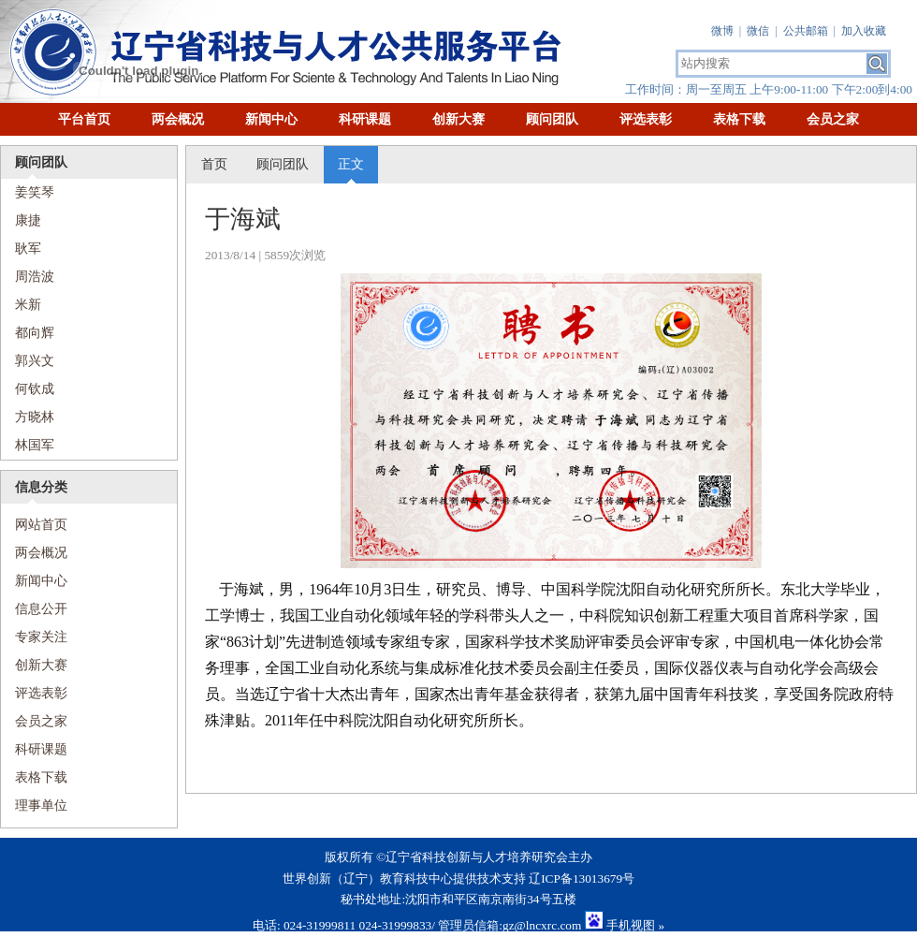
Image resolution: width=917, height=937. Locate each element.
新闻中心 (271, 119)
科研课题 (365, 119)
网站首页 (34, 525)
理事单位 (41, 805)
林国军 (34, 445)
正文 (351, 164)
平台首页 (84, 119)
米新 (28, 305)
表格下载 (739, 119)
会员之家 (833, 119)
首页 (214, 164)
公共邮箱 (805, 30)
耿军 (28, 249)
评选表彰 (645, 119)
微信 (758, 30)
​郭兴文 (34, 361)
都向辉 (34, 333)
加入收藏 (863, 30)
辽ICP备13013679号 (581, 878)
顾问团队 (552, 119)
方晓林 (34, 417)
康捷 (28, 220)
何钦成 (34, 389)
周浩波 (34, 277)
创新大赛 (458, 119)
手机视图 (630, 925)
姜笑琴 (34, 192)
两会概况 (178, 119)
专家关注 (41, 637)
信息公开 (41, 609)
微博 (722, 30)
